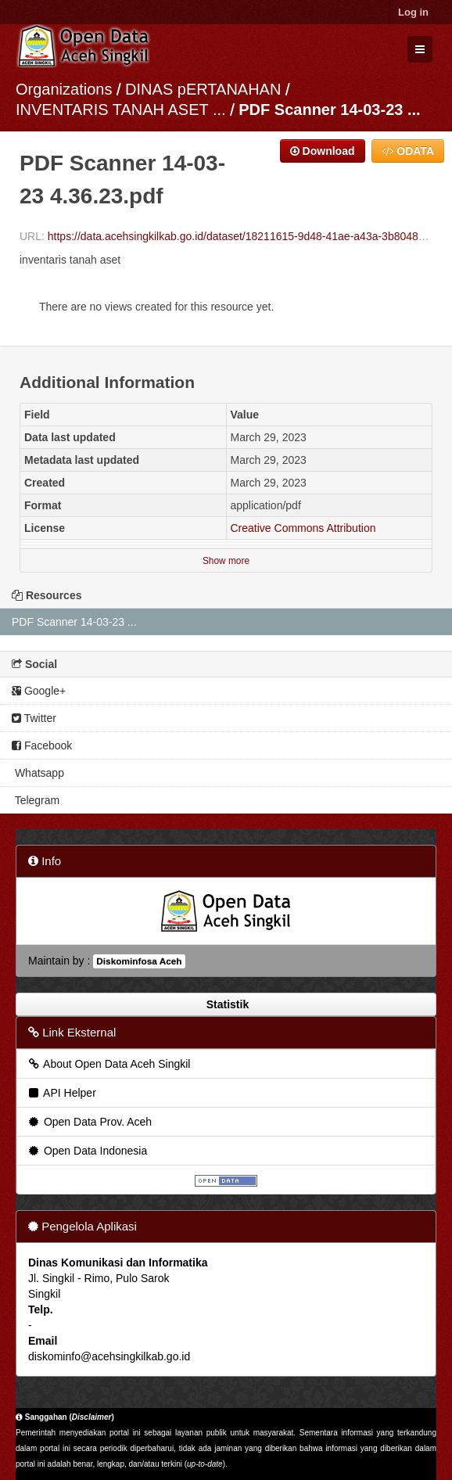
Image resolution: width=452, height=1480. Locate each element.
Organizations (64, 89)
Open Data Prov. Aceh (89, 1121)
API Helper (61, 1093)
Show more (226, 560)
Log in (413, 12)
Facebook (42, 745)
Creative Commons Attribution (303, 528)
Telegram (35, 800)
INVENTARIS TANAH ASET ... (121, 109)
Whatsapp (38, 773)
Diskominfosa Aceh (138, 961)
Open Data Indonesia (87, 1150)
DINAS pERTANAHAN (205, 89)
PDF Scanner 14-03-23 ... (329, 109)
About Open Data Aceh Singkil (108, 1064)
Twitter (34, 718)
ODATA (408, 151)
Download (322, 151)
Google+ (39, 690)
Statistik (226, 1004)
